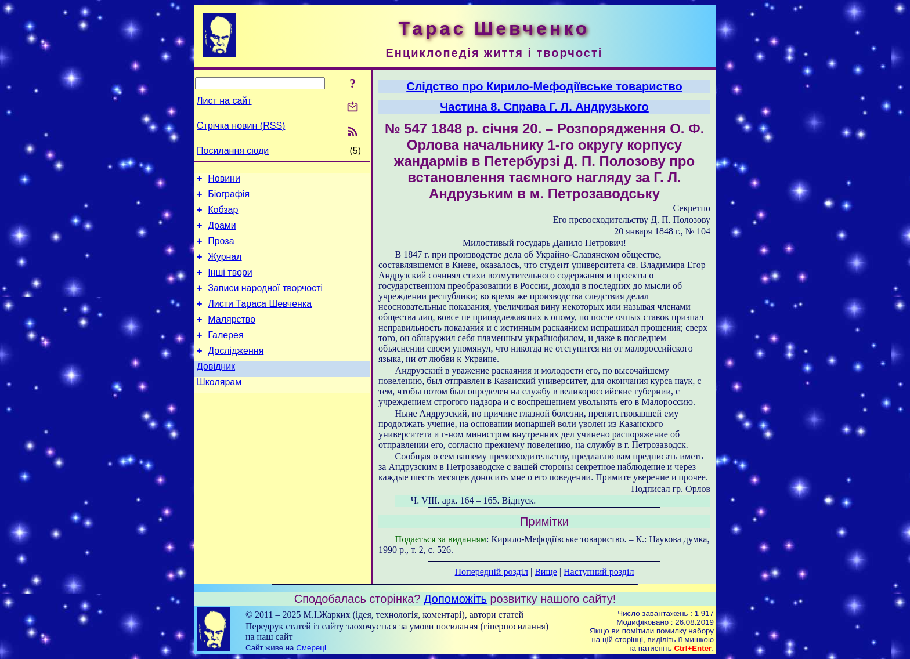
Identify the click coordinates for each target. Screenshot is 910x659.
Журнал (224, 267)
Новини (224, 180)
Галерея (225, 354)
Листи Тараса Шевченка (260, 319)
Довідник (216, 389)
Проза (221, 250)
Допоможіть (455, 598)
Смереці (311, 647)
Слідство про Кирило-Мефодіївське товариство (544, 86)
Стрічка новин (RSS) (241, 126)
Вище (546, 572)
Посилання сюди (233, 150)
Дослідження (235, 371)
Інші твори (230, 284)
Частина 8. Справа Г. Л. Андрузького (544, 106)
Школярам (219, 406)
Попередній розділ (491, 572)
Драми (222, 232)
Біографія (229, 197)
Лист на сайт (224, 101)
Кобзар (223, 215)
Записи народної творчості (265, 302)
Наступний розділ (599, 572)
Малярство (231, 337)
